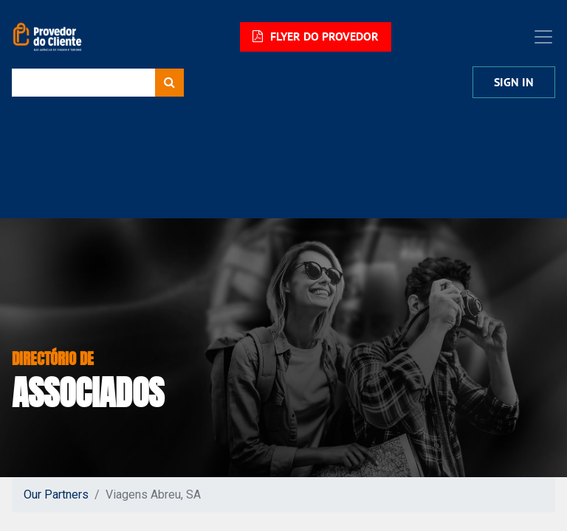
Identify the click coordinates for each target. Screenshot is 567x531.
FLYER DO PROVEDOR (315, 36)
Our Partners (56, 494)
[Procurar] (169, 83)
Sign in (514, 82)
